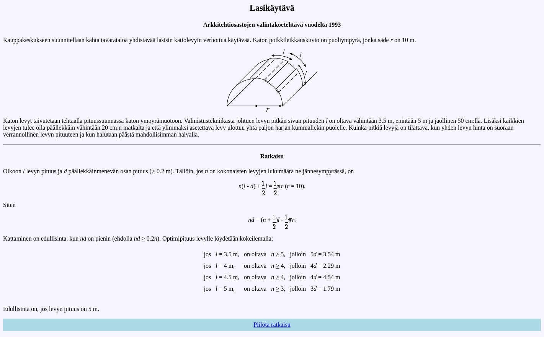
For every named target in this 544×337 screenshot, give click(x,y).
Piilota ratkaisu (271, 324)
